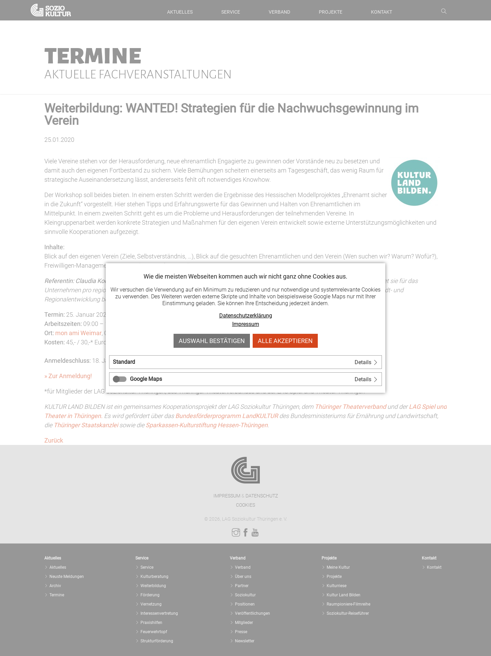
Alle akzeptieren (285, 340)
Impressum (245, 324)
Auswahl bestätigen (212, 340)
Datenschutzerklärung (245, 315)
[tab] (245, 362)
